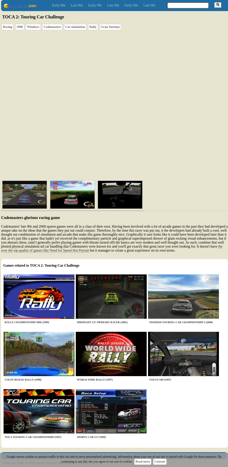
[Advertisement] (127, 156)
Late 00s (149, 5)
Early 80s (59, 5)
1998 (20, 27)
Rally (93, 27)
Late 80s (77, 5)
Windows (33, 27)
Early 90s (95, 5)
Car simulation (75, 27)
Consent (159, 461)
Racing (7, 27)
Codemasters (52, 27)
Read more (143, 461)
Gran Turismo (110, 27)
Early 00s (131, 5)
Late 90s (113, 5)
